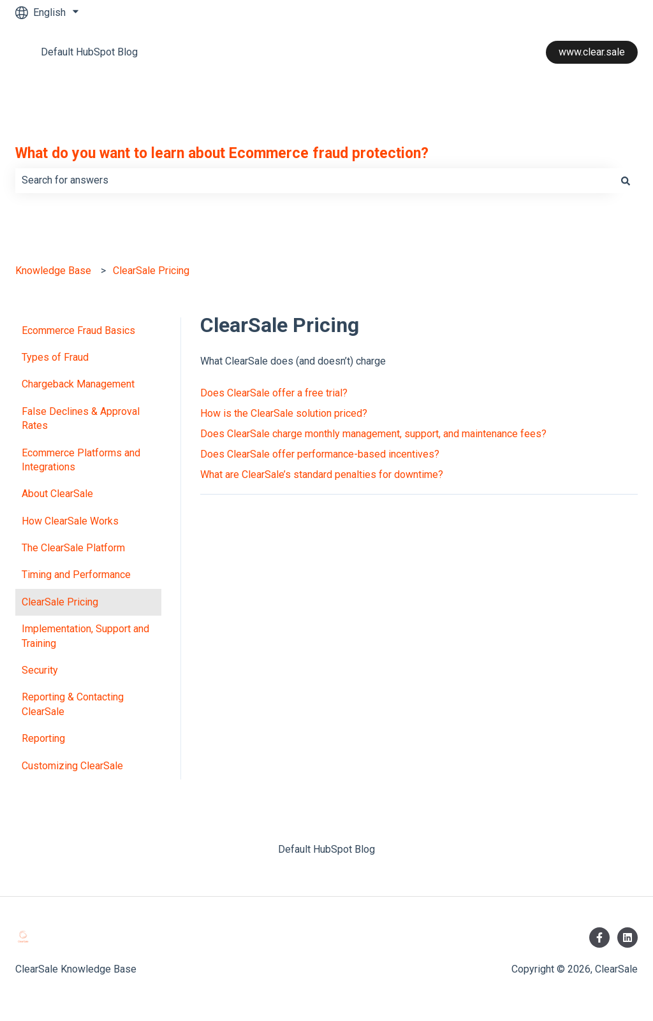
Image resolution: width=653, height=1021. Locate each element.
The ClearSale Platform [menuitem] (73, 548)
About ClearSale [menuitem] (57, 494)
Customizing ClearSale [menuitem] (72, 766)
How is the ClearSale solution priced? (283, 413)
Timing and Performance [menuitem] (76, 574)
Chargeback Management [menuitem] (78, 384)
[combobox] (314, 180)
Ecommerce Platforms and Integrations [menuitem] (81, 460)
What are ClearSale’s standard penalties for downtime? (321, 474)
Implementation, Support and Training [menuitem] (85, 636)
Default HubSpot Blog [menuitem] (326, 849)
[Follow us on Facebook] (599, 937)
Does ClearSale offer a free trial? (274, 393)
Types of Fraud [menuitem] (55, 357)
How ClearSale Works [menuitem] (70, 521)
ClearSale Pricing (151, 270)
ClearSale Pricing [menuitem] (60, 602)
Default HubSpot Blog (89, 52)
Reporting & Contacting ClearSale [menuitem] (73, 704)
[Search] (625, 180)
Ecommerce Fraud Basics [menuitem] (78, 330)
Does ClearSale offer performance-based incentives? (319, 454)
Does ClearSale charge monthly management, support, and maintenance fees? (373, 434)
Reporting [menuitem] (43, 738)
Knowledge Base (53, 270)
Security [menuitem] (40, 670)
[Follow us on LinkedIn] (627, 937)
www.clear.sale (592, 52)
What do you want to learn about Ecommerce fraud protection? (222, 153)
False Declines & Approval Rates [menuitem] (81, 418)
